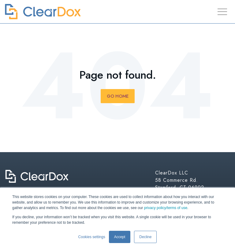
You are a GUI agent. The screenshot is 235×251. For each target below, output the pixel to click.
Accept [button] (119, 237)
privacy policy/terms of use (165, 208)
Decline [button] (145, 237)
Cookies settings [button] (91, 237)
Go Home (118, 96)
